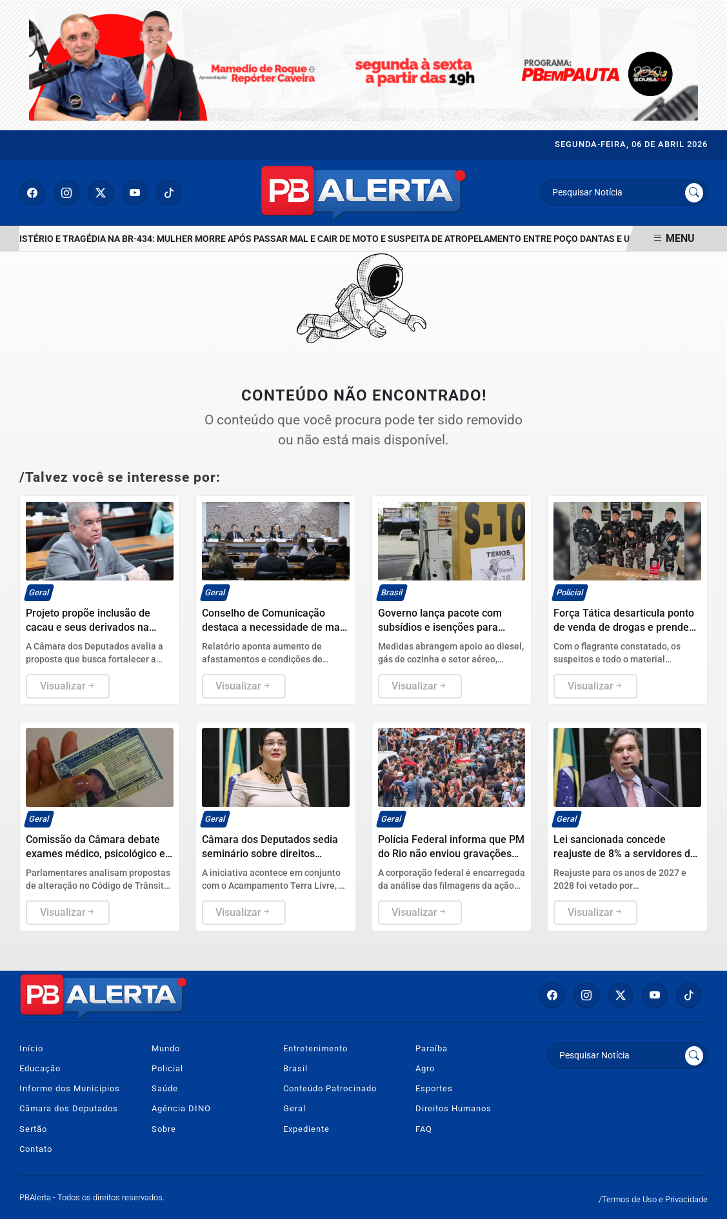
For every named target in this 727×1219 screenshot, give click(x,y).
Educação (40, 1068)
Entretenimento (315, 1048)
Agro (425, 1068)
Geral (294, 1108)
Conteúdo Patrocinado (330, 1088)
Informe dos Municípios (69, 1088)
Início (31, 1048)
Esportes (434, 1088)
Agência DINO (181, 1108)
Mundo (166, 1048)
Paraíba (431, 1048)
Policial (167, 1068)
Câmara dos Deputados (68, 1108)
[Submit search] (694, 193)
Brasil (295, 1068)
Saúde (165, 1088)
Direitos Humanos (453, 1108)
